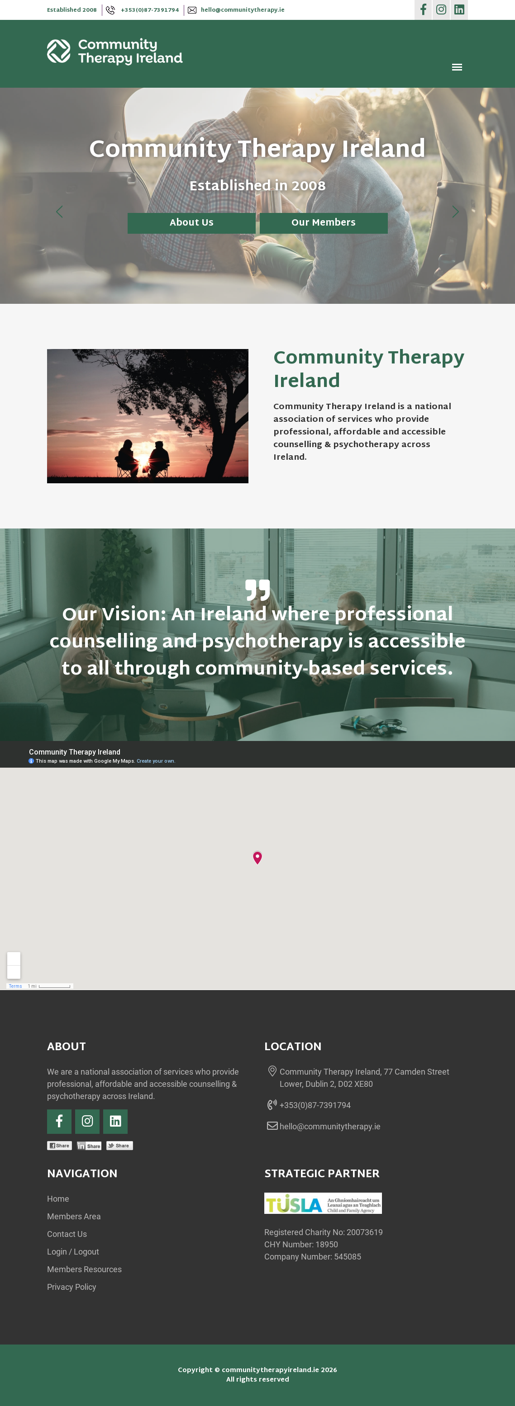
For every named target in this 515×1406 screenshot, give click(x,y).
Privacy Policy (71, 1287)
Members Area (74, 1216)
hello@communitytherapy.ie (236, 10)
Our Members (323, 223)
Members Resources (84, 1269)
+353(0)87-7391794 (142, 10)
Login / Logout (73, 1251)
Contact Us (67, 1234)
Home (58, 1198)
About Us (192, 223)
